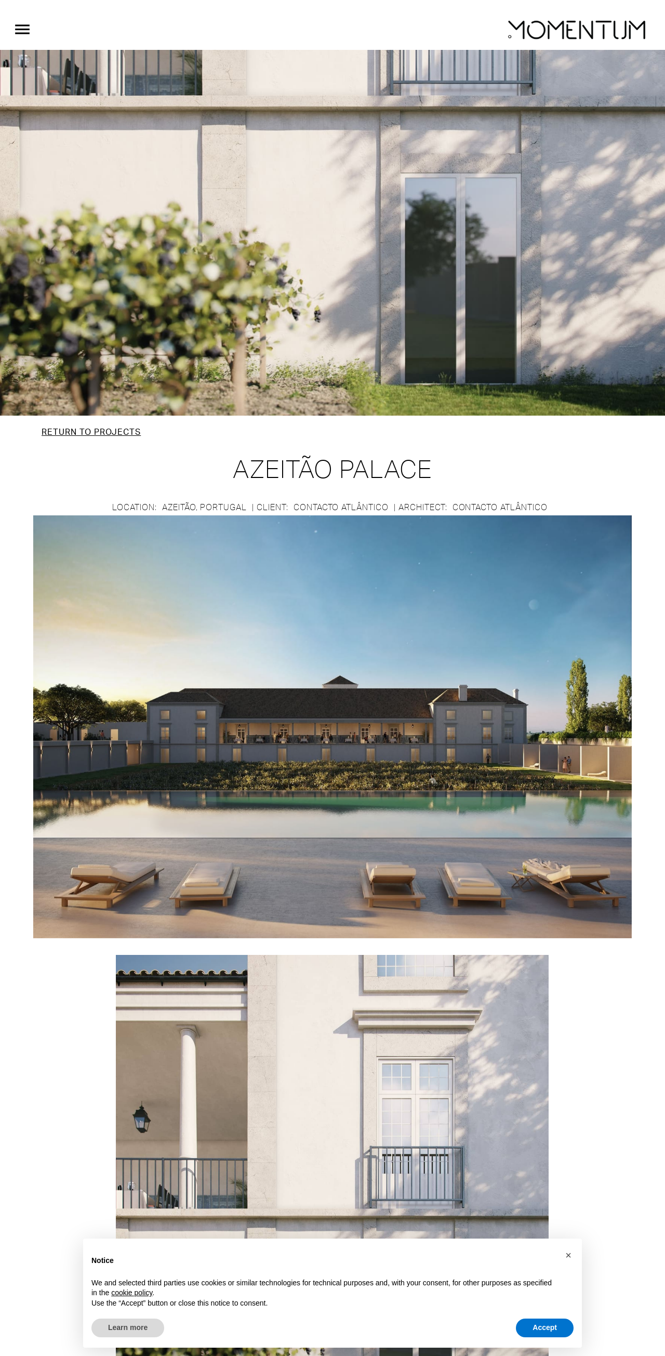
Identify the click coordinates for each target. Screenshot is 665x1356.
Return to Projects (91, 432)
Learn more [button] (128, 1327)
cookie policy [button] (131, 1292)
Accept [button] (545, 1327)
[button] (568, 1255)
